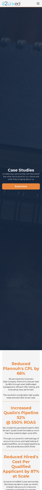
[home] (11, 3)
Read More (21, 186)
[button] (37, 3)
